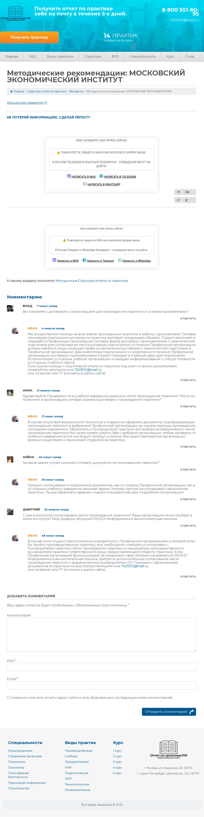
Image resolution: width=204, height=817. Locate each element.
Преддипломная (77, 762)
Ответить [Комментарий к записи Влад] (188, 318)
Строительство (18, 788)
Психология (16, 762)
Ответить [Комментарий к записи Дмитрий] (188, 525)
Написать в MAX (81, 176)
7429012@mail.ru (184, 20)
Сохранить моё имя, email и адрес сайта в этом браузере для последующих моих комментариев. (91, 698)
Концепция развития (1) (27, 103)
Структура (92, 56)
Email (12, 679)
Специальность (142, 56)
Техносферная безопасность (18, 775)
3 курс (117, 762)
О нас (190, 56)
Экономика (16, 767)
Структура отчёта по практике (46, 91)
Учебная (71, 756)
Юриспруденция (20, 751)
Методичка (76, 91)
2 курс (117, 756)
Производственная (78, 751)
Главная (11, 56)
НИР (68, 767)
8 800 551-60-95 (180, 12)
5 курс (117, 773)
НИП (68, 778)
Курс (170, 56)
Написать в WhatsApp (101, 184)
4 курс (117, 767)
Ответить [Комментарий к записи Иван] (188, 380)
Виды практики (60, 56)
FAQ (32, 56)
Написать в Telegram (118, 176)
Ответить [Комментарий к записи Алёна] (188, 469)
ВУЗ (115, 56)
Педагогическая (76, 773)
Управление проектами (25, 756)
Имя (11, 661)
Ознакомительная (77, 790)
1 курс (117, 751)
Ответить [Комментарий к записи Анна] (188, 406)
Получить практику (29, 37)
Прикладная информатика (27, 783)
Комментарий (19, 615)
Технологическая (77, 784)
